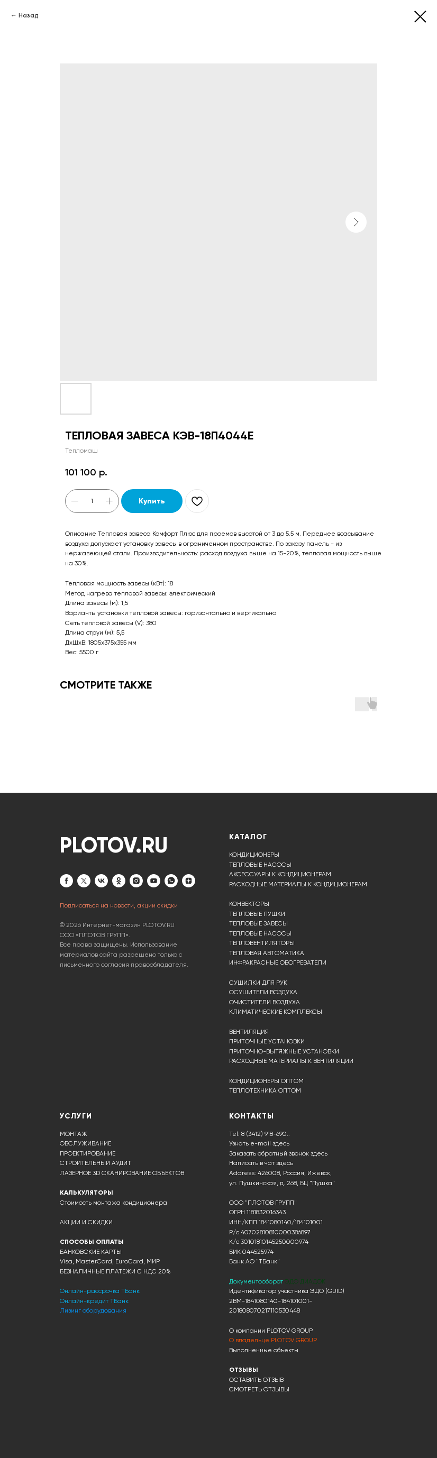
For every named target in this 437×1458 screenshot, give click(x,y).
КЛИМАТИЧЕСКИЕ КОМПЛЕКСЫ (275, 1011)
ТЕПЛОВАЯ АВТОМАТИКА (266, 953)
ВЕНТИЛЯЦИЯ (249, 1031)
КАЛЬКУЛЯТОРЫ (86, 1192)
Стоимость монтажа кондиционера (113, 1202)
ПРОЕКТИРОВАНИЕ (87, 1153)
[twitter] (83, 880)
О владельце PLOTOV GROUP (273, 1340)
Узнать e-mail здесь (259, 1143)
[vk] (101, 880)
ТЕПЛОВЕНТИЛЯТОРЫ (262, 943)
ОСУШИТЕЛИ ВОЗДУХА (263, 992)
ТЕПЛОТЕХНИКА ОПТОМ (265, 1090)
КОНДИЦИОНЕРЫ (254, 854)
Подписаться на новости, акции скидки (119, 905)
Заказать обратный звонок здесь (278, 1153)
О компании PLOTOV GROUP (271, 1330)
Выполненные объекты (263, 1350)
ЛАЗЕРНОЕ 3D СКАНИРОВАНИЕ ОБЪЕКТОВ (122, 1173)
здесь (284, 1163)
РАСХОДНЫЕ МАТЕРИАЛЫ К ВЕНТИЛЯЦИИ (291, 1061)
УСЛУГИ (76, 1116)
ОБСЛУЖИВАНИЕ (85, 1143)
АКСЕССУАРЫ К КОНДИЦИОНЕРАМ (280, 874)
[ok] (118, 880)
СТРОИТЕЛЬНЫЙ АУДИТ (95, 1163)
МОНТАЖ (73, 1134)
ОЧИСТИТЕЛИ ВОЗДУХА (264, 1002)
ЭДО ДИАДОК (305, 1281)
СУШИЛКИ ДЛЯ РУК (258, 982)
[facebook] (66, 880)
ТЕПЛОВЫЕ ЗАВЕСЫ (258, 923)
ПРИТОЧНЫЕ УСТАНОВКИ (267, 1041)
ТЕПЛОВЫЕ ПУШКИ (257, 914)
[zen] (188, 880)
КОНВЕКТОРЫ (249, 903)
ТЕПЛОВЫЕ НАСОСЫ (260, 864)
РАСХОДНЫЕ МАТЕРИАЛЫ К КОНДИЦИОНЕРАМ (298, 884)
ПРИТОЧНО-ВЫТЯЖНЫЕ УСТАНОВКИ (284, 1051)
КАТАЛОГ (248, 836)
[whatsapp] (171, 880)
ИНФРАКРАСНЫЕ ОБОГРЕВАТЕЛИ (277, 962)
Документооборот (257, 1281)
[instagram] (136, 880)
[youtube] (153, 880)
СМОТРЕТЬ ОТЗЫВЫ (259, 1389)
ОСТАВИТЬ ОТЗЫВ (256, 1379)
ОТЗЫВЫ (243, 1369)
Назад (29, 15)
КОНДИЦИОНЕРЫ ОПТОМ (266, 1081)
